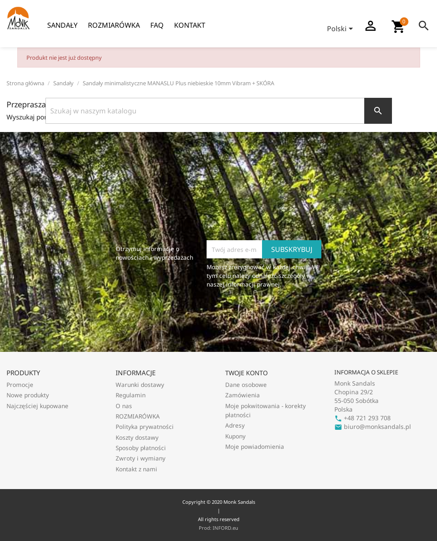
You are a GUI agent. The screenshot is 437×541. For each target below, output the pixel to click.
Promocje (19, 384)
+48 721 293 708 (362, 418)
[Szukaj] (218, 111)
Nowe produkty (27, 395)
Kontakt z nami (136, 469)
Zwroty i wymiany (140, 458)
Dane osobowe (246, 384)
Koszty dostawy (137, 437)
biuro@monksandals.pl (372, 426)
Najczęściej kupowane (37, 406)
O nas (124, 406)
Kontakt (189, 25)
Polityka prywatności (145, 426)
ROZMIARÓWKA (114, 25)
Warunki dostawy (140, 384)
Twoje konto (246, 373)
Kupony (235, 436)
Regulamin (131, 395)
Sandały (62, 25)
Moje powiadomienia (254, 446)
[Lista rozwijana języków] (341, 29)
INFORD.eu (225, 528)
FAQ (157, 25)
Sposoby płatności (141, 448)
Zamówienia (242, 395)
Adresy (235, 425)
